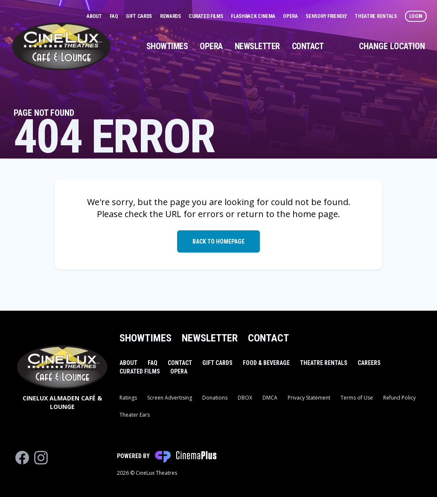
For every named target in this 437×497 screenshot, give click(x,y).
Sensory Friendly (327, 16)
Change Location (392, 46)
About (95, 16)
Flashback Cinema (253, 16)
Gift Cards (139, 16)
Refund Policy (399, 397)
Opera (291, 16)
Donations (214, 397)
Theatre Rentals (376, 16)
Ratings (128, 397)
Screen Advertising (169, 397)
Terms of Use (357, 397)
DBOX (245, 397)
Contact (308, 46)
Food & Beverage (266, 362)
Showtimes (167, 46)
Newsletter (257, 46)
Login (416, 16)
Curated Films (206, 16)
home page (315, 214)
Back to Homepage (218, 241)
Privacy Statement (309, 397)
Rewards (171, 16)
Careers (369, 362)
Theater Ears (134, 414)
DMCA (269, 397)
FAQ (114, 16)
